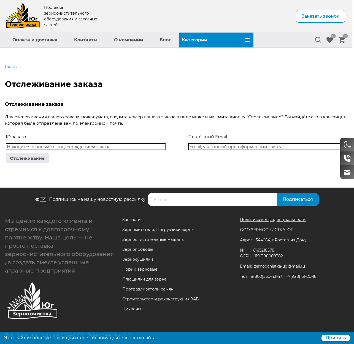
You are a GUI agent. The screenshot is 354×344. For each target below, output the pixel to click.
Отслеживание (27, 158)
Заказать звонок (320, 16)
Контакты (160, 39)
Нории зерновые (140, 269)
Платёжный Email (207, 136)
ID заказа (16, 136)
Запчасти (131, 219)
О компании (202, 39)
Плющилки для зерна (144, 279)
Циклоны (131, 308)
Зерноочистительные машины (153, 239)
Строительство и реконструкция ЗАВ (160, 299)
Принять (336, 337)
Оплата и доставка (109, 39)
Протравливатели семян (147, 289)
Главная (13, 66)
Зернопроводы (137, 249)
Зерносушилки (137, 259)
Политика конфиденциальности (273, 219)
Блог (239, 39)
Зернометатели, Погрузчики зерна (158, 229)
